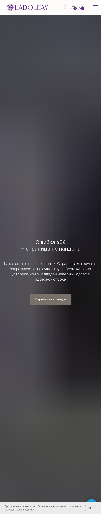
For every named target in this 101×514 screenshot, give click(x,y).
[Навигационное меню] (95, 5)
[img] (66, 7)
